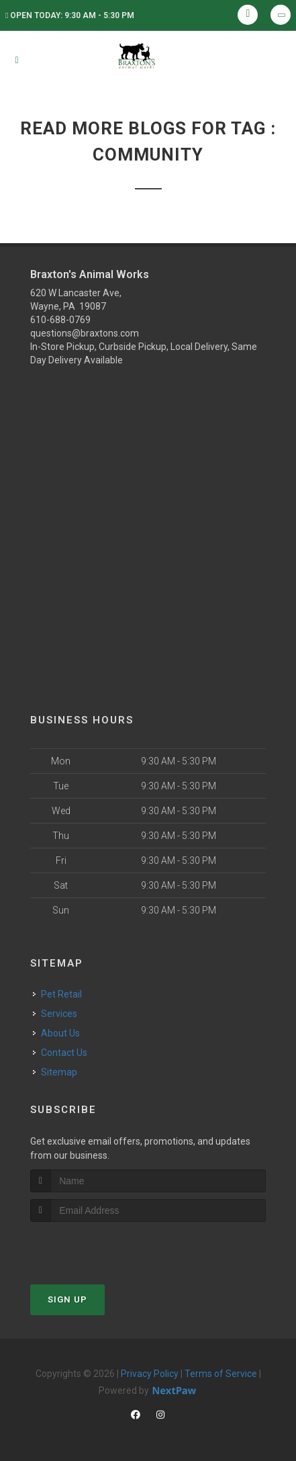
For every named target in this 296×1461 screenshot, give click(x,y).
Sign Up (67, 1299)
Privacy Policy (150, 1373)
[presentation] (101, 1247)
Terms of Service (221, 1373)
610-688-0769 (60, 319)
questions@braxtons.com (84, 333)
